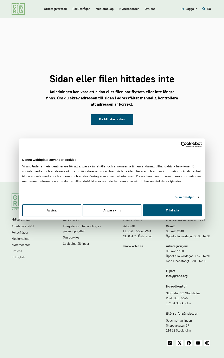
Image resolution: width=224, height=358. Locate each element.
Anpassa (112, 210)
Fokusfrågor (81, 9)
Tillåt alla (172, 210)
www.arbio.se (133, 246)
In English (18, 257)
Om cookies (71, 237)
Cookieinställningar (76, 244)
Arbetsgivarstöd (55, 9)
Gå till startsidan (112, 119)
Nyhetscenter (129, 9)
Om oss (150, 9)
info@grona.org (176, 276)
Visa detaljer (184, 197)
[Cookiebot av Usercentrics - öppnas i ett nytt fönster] (184, 145)
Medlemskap (105, 9)
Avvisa (52, 210)
